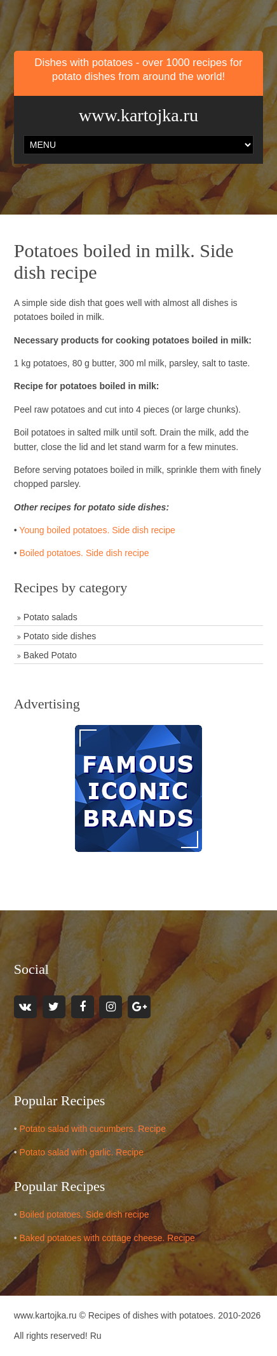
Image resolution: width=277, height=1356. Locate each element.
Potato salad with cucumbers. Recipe (93, 1129)
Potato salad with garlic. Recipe (82, 1152)
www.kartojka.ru (138, 115)
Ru (96, 1336)
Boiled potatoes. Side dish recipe (84, 553)
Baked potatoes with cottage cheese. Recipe (107, 1238)
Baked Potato (50, 655)
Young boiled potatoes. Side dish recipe (97, 530)
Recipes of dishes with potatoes (150, 1315)
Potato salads (51, 617)
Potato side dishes (60, 636)
